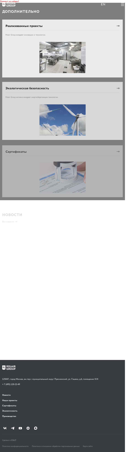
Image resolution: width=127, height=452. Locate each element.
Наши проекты (9, 400)
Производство (9, 416)
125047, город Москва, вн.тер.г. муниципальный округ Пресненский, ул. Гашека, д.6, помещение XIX (50, 379)
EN (103, 4)
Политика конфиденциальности (15, 446)
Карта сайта (88, 446)
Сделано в (9, 440)
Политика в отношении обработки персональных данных (56, 446)
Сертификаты (9, 405)
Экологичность (9, 410)
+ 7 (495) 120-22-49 (11, 384)
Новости (6, 395)
